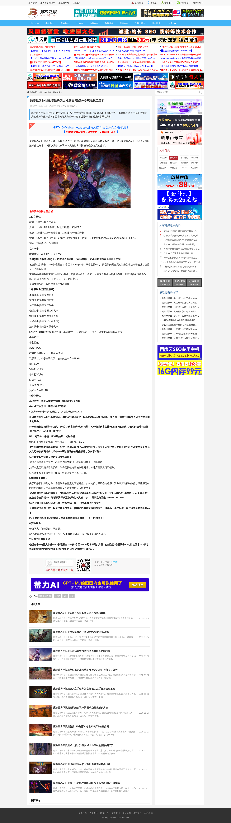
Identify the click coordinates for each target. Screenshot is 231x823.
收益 (72, 596)
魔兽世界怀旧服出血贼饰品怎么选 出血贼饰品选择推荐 (81, 764)
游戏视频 (194, 163)
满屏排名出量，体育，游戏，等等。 (134, 47)
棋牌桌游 (184, 163)
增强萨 (57, 596)
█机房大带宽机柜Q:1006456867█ (176, 50)
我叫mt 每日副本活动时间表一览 (178, 253)
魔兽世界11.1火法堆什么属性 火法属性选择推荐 (183, 303)
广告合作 (93, 813)
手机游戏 (50, 23)
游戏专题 (163, 163)
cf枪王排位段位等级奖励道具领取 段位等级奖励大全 (187, 267)
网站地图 (126, 813)
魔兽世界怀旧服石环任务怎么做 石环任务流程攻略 (79, 613)
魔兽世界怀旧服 (45, 596)
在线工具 (76, 3)
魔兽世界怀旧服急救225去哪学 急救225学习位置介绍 (81, 726)
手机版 (153, 3)
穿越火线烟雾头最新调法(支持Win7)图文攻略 (184, 231)
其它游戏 (156, 23)
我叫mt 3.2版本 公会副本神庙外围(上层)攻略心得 (186, 244)
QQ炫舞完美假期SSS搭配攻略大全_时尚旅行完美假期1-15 (190, 236)
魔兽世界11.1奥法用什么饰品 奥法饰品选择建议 (183, 298)
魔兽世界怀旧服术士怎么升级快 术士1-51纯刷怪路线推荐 (83, 745)
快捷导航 (198, 3)
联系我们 (104, 813)
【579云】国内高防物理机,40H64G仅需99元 (50, 58)
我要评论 (72, 106)
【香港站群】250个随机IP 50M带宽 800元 (93, 58)
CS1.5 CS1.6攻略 (184, 168)
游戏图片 (173, 163)
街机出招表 (140, 23)
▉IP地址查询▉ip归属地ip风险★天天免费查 (94, 54)
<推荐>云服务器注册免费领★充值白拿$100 (181, 47)
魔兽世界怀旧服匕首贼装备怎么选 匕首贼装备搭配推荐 (81, 651)
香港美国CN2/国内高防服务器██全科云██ (50, 70)
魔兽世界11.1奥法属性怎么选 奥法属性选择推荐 (183, 311)
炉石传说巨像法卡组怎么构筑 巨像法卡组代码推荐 (185, 325)
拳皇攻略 (124, 23)
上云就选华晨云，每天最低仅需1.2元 (91, 66)
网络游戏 (65, 23)
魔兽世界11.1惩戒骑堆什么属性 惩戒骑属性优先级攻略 (186, 338)
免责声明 (115, 813)
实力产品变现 (36, 54)
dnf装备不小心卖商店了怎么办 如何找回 (182, 262)
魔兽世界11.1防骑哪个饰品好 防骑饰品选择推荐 (183, 329)
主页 (40, 92)
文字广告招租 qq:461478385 (87, 47)
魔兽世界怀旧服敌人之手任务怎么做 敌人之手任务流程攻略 (84, 688)
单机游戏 (109, 23)
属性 (65, 596)
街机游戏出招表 (163, 168)
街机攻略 (94, 23)
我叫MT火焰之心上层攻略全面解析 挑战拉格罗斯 (186, 271)
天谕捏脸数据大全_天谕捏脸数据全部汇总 (183, 249)
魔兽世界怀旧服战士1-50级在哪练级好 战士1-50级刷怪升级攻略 (86, 783)
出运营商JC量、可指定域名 (42, 47)
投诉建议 (137, 813)
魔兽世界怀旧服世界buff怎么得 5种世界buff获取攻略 (81, 632)
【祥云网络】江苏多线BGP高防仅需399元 (180, 62)
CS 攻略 (79, 23)
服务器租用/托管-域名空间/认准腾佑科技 (179, 66)
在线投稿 (148, 813)
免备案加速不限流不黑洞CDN (131, 50)
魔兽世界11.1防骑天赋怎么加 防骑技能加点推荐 (183, 334)
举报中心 (168, 3)
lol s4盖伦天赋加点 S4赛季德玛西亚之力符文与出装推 (188, 258)
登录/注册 (139, 3)
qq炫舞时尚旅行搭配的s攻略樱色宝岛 (180, 240)
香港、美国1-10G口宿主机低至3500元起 (136, 58)
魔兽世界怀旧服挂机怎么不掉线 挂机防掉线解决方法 (80, 707)
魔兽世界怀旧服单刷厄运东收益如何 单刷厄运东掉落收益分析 (85, 670)
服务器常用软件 (47, 3)
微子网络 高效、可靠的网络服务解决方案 (136, 62)
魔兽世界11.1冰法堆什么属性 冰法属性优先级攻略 (184, 307)
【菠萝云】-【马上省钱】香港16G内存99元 (50, 50)
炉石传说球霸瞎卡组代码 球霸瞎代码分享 (180, 320)
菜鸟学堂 (32, 3)
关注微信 (184, 3)
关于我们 (82, 813)
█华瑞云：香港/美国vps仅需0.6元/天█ (135, 66)
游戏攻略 (34, 23)
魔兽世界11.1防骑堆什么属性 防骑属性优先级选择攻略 (186, 316)
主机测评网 (63, 3)
